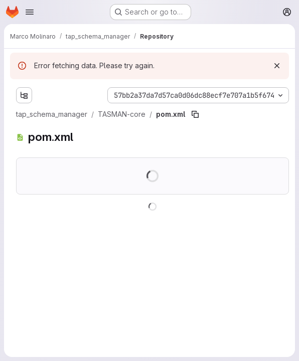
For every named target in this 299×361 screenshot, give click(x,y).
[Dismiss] (277, 66)
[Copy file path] (195, 114)
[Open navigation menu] (30, 12)
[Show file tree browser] (24, 95)
